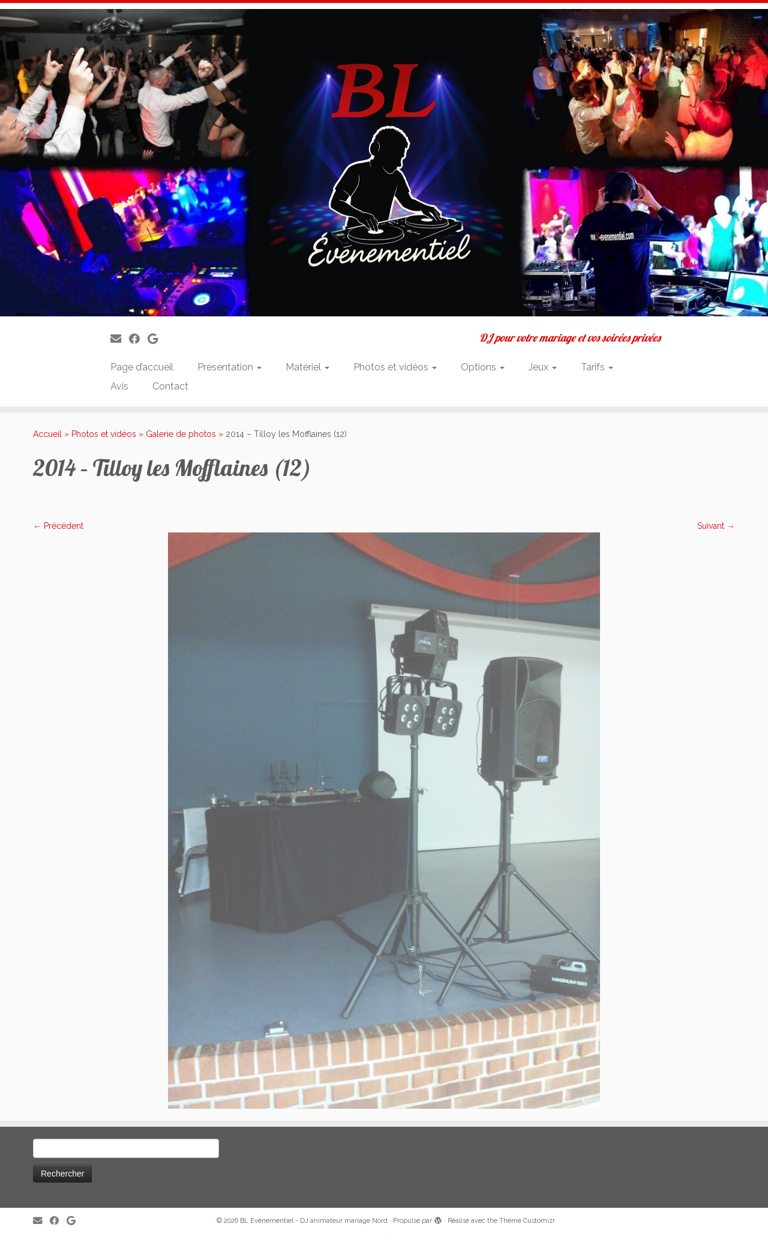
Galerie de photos (181, 434)
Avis (119, 386)
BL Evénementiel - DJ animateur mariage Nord (314, 1221)
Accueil (47, 434)
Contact (170, 386)
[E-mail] (119, 339)
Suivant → (716, 526)
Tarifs (597, 367)
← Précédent (58, 526)
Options (483, 367)
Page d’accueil (141, 367)
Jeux (543, 367)
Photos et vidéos (395, 367)
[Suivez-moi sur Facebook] (138, 339)
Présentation (229, 367)
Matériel (307, 367)
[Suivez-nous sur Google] (157, 339)
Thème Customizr (527, 1221)
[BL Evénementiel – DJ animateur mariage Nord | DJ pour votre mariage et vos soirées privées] (384, 162)
